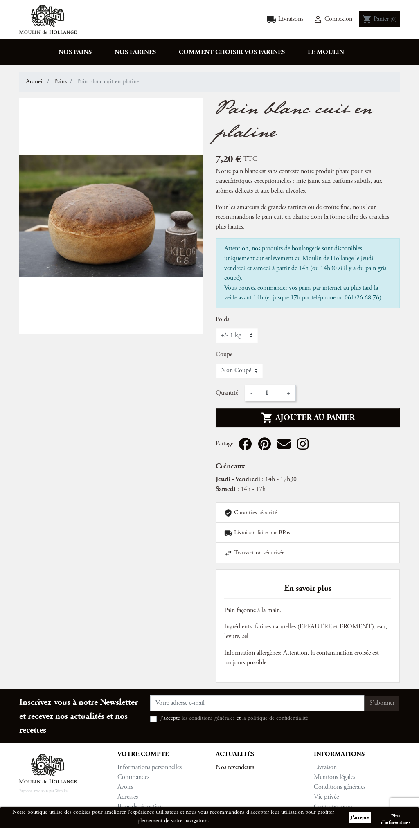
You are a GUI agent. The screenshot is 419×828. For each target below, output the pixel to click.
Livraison (325, 767)
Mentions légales (334, 777)
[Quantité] (269, 393)
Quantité (227, 393)
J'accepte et (234, 718)
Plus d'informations (395, 817)
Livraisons (284, 19)
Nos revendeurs (235, 767)
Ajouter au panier (308, 418)
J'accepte (360, 817)
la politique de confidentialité (275, 718)
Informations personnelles (149, 767)
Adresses (127, 797)
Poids (222, 319)
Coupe (224, 354)
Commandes (133, 777)
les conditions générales (208, 718)
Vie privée (326, 797)
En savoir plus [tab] (307, 588)
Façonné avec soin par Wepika (43, 791)
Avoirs (125, 787)
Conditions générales (339, 787)
